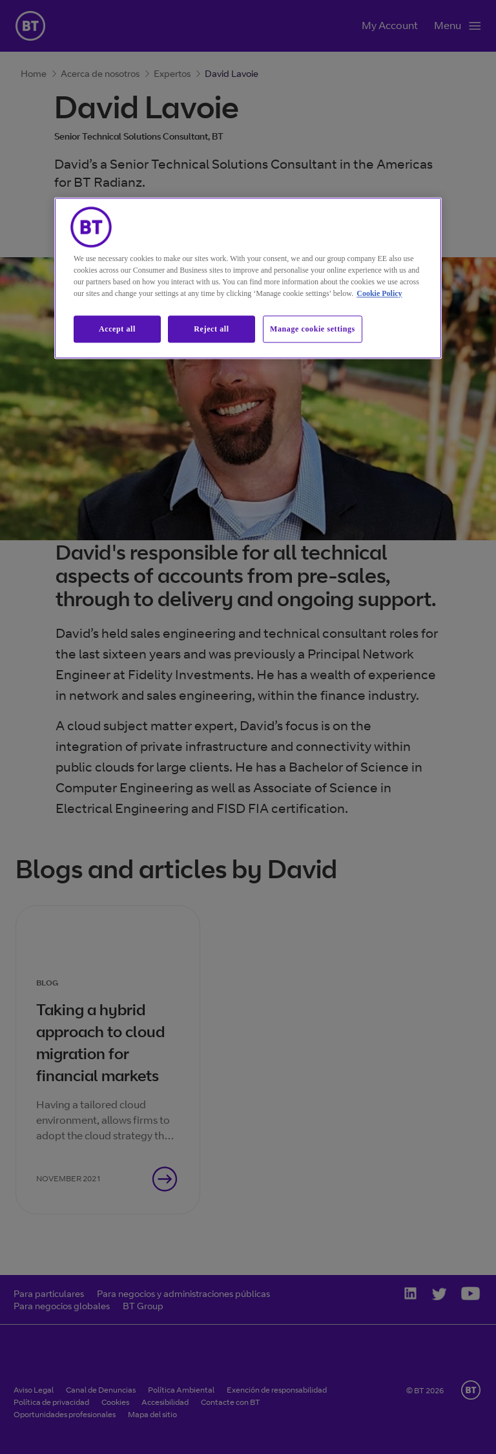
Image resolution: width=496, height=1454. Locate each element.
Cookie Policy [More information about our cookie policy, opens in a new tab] (379, 293)
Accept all (117, 328)
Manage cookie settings (312, 328)
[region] (248, 278)
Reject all (211, 328)
